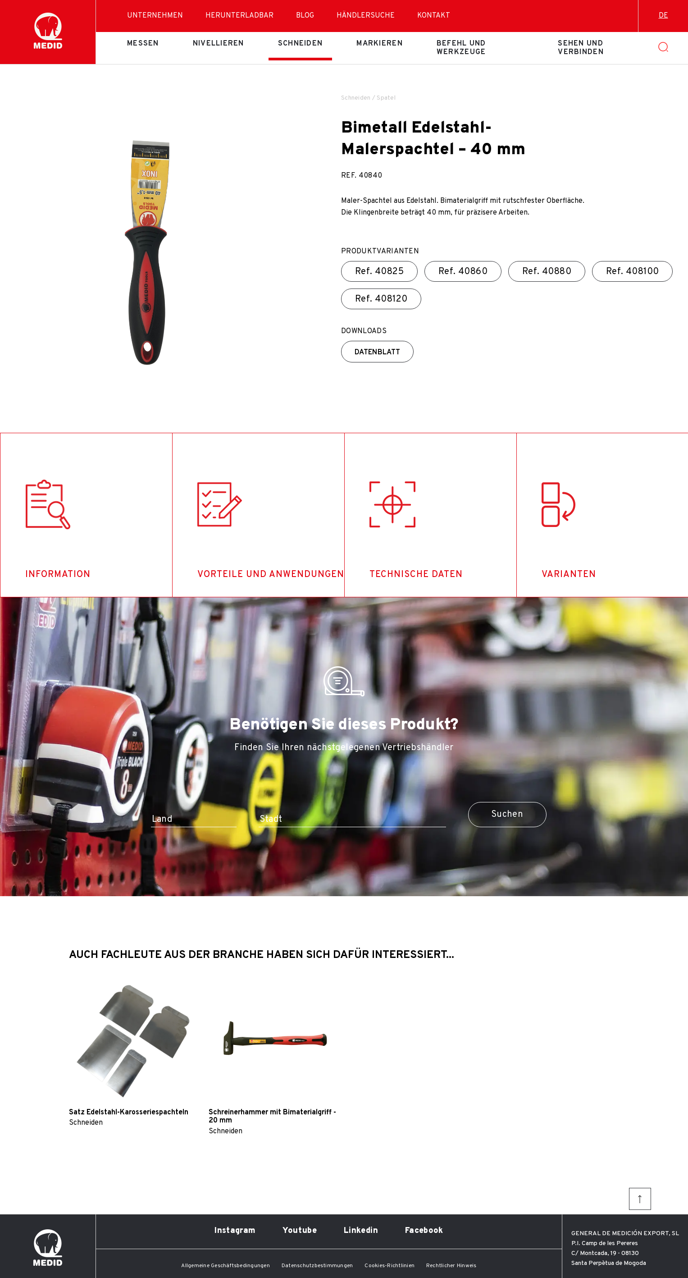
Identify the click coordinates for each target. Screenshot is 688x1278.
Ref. (379, 272)
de (663, 16)
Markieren (379, 43)
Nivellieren (218, 43)
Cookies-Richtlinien (390, 1265)
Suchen (507, 814)
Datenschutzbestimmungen (317, 1265)
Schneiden (300, 43)
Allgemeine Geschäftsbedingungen (225, 1265)
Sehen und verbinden (581, 47)
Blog (305, 16)
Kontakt (433, 16)
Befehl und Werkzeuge (461, 47)
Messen (143, 43)
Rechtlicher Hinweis (451, 1265)
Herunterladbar (239, 16)
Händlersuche (366, 16)
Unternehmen (155, 16)
